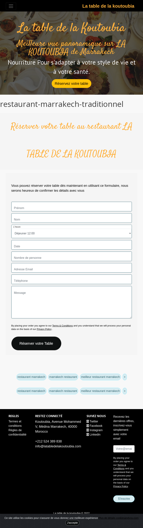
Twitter (92, 421)
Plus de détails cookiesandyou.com (119, 518)
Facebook (94, 425)
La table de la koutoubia (108, 6)
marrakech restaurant (63, 376)
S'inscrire (124, 498)
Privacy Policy (44, 329)
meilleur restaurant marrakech (100, 376)
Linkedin (93, 434)
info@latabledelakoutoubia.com (58, 446)
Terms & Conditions (62, 325)
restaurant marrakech (31, 376)
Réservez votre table (71, 84)
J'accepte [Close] (72, 522)
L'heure (17, 227)
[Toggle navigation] (11, 6)
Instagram (95, 430)
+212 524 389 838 (48, 441)
